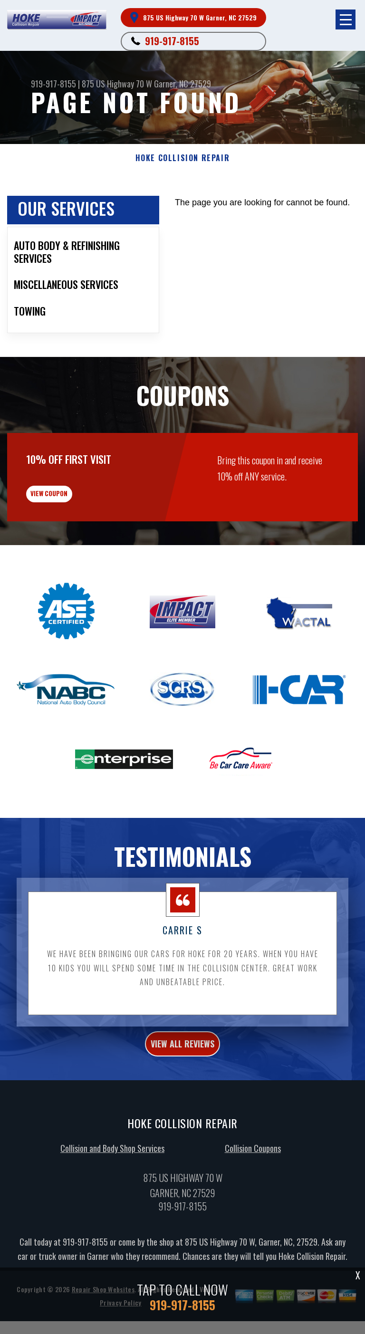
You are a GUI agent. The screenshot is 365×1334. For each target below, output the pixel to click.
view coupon (78, 546)
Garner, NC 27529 (182, 83)
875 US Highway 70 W (117, 83)
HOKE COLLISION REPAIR (182, 158)
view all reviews (182, 1102)
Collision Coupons (253, 1207)
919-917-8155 (172, 41)
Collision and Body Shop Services (112, 1207)
